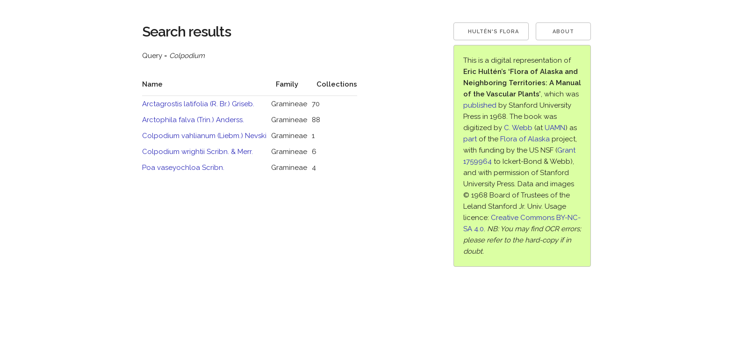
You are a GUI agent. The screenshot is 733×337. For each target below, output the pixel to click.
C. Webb (518, 128)
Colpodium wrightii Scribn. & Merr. (197, 151)
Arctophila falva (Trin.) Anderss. (193, 120)
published (479, 105)
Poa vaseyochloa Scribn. (183, 167)
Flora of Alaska (525, 139)
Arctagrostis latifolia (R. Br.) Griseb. (198, 104)
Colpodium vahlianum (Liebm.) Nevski (204, 136)
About (563, 32)
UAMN (555, 128)
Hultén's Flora (493, 32)
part (470, 139)
